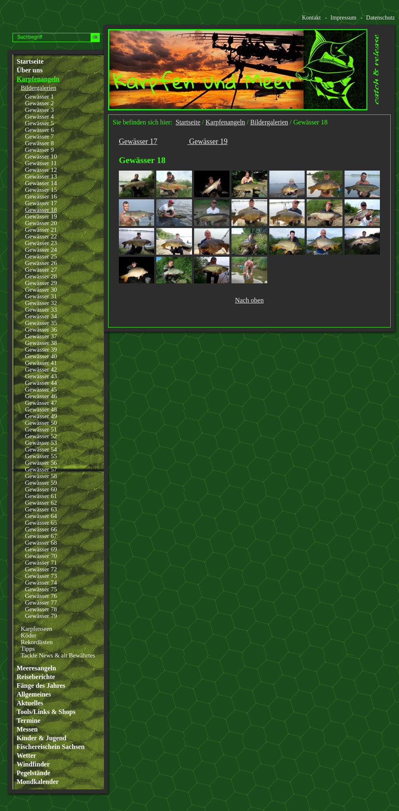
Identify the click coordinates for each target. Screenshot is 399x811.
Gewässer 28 (41, 276)
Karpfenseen (36, 628)
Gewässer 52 (41, 436)
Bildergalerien (39, 87)
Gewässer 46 (41, 396)
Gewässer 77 (41, 602)
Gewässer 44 (41, 382)
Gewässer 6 (39, 129)
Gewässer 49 (41, 416)
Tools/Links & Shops (46, 712)
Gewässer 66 (41, 529)
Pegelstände (33, 773)
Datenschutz (380, 18)
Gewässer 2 (39, 103)
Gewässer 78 (41, 609)
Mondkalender (38, 782)
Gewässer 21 (41, 229)
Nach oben (249, 300)
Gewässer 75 (41, 589)
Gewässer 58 (41, 476)
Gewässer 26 (41, 263)
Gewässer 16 (41, 196)
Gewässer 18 (41, 209)
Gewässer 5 (39, 123)
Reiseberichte (36, 677)
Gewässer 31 (41, 296)
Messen (27, 729)
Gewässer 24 (41, 249)
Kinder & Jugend (41, 738)
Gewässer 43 (41, 376)
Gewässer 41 (41, 363)
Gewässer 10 (41, 156)
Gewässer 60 (41, 489)
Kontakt (311, 18)
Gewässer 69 (41, 549)
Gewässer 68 (41, 542)
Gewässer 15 (41, 189)
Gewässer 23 (41, 243)
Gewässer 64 (41, 516)
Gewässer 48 (41, 409)
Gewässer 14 (41, 183)
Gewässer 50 (41, 422)
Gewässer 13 (41, 176)
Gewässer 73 (41, 576)
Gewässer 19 (41, 216)
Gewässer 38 (41, 343)
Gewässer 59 (41, 482)
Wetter (26, 755)
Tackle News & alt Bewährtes (58, 655)
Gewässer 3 (39, 110)
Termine (28, 720)
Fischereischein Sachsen (51, 747)
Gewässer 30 (41, 289)
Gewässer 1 (39, 96)
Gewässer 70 (41, 556)
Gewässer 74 (41, 582)
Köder (29, 635)
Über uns (29, 70)
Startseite (30, 61)
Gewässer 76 (41, 596)
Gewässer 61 (41, 496)
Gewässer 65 (41, 522)
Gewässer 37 (41, 336)
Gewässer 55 (41, 456)
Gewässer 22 (41, 236)
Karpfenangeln (38, 79)
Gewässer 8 (39, 143)
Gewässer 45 (41, 389)
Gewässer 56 (41, 462)
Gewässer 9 (39, 149)
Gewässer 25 (41, 256)
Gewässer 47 (41, 402)
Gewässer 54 (41, 449)
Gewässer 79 (41, 616)
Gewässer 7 (39, 136)
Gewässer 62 (41, 502)
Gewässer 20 (41, 223)
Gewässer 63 (41, 509)
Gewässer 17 (41, 203)
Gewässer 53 (41, 442)
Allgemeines (34, 694)
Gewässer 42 (41, 369)
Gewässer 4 (39, 116)
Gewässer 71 (41, 562)
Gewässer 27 (41, 269)
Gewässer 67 (41, 536)
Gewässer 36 (41, 329)
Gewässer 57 (41, 469)
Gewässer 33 (41, 309)
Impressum (343, 18)
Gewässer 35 (41, 323)
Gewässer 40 (41, 356)
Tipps (28, 648)
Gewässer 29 (41, 283)
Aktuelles (30, 703)
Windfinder (33, 764)
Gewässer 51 (41, 429)
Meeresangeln (36, 668)
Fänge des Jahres (41, 685)
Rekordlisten (37, 642)
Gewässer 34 (41, 316)
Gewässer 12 (41, 169)
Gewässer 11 (41, 163)
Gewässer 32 (41, 303)
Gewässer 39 (41, 349)
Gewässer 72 (41, 569)
